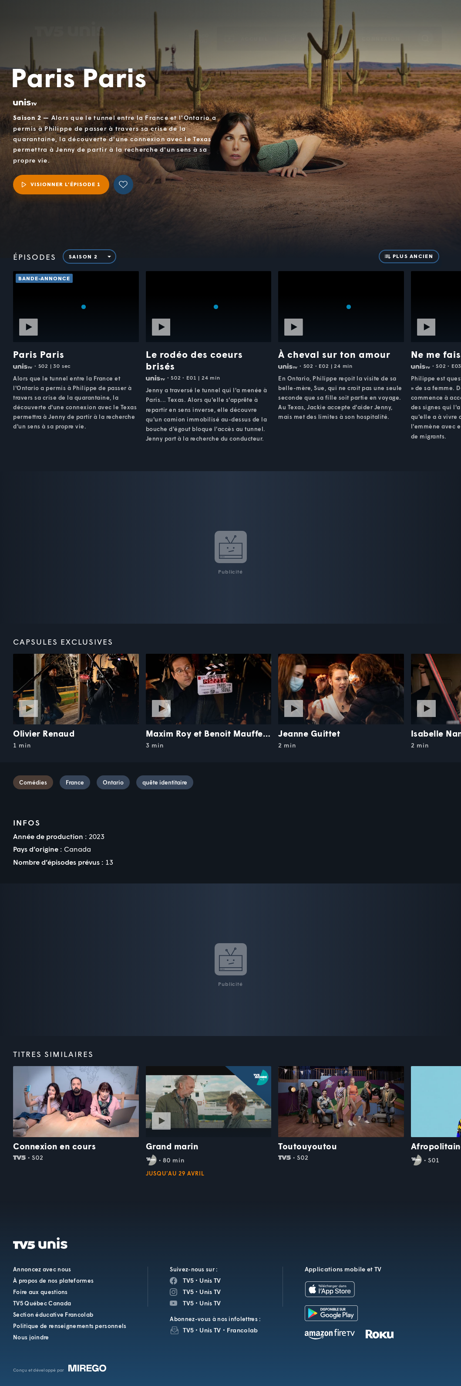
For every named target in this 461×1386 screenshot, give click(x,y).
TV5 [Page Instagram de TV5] (188, 1291)
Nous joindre (31, 1337)
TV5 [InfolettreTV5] (188, 1330)
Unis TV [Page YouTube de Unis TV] (210, 1303)
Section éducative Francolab (53, 1314)
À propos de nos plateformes (53, 1280)
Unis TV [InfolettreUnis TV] (210, 1330)
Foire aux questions (40, 1291)
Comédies (33, 782)
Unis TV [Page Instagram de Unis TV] (210, 1291)
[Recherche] (425, 26)
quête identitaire (164, 782)
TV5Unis (70, 16)
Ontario (113, 782)
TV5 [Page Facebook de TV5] (188, 1280)
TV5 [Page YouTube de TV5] (188, 1303)
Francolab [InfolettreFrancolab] (242, 1330)
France (75, 782)
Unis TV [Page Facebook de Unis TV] (210, 1280)
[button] (307, 26)
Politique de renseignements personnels (69, 1325)
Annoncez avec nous (42, 1269)
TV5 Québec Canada (42, 1303)
